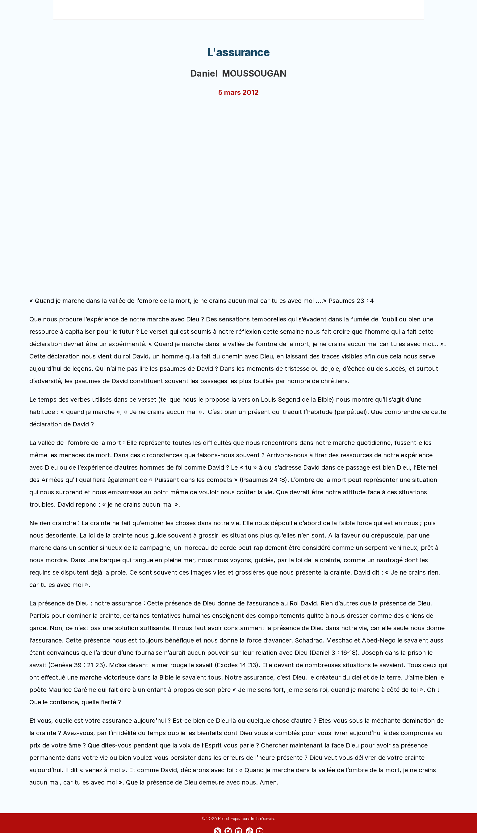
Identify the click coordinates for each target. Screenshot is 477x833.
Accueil (170, 10)
